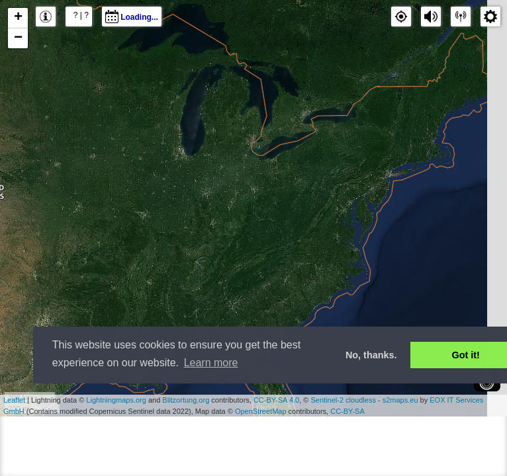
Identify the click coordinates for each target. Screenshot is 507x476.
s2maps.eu (400, 400)
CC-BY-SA (347, 411)
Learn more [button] (211, 362)
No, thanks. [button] (371, 355)
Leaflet (14, 400)
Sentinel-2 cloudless (342, 400)
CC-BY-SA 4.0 (276, 400)
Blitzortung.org (185, 400)
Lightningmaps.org (116, 400)
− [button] (18, 38)
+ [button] (18, 18)
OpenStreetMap (261, 411)
